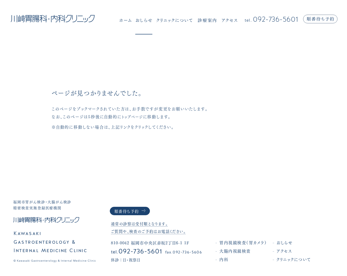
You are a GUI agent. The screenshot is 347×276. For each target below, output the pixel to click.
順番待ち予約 (127, 210)
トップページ (134, 116)
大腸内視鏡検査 (241, 251)
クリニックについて (300, 259)
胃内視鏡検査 (249, 242)
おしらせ (291, 242)
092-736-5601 (271, 19)
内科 (230, 259)
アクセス (290, 251)
